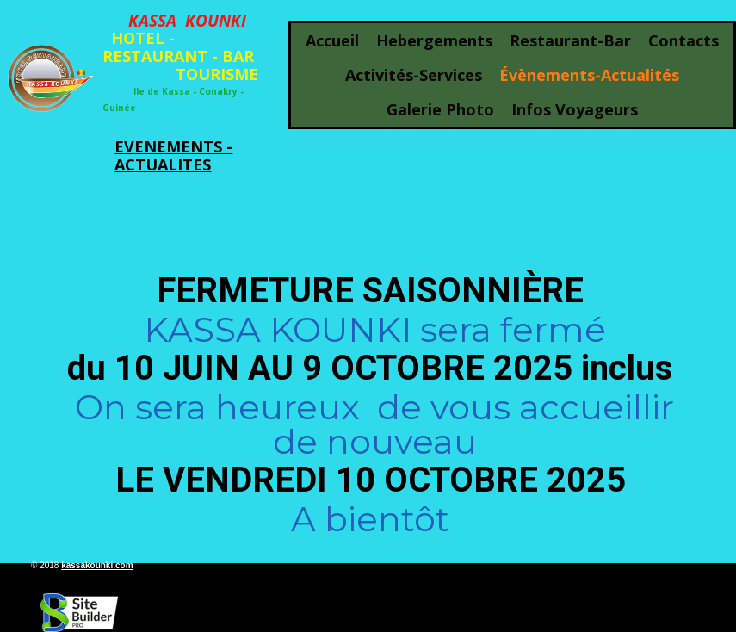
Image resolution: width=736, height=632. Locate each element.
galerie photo (440, 109)
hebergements (434, 40)
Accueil (332, 40)
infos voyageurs (574, 109)
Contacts (683, 40)
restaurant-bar (570, 40)
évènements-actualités (589, 75)
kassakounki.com (97, 565)
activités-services (413, 75)
